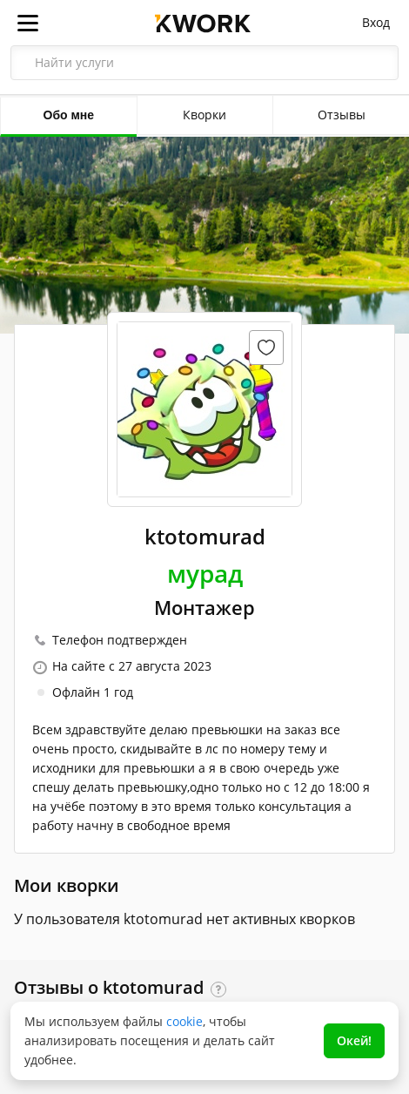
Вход (376, 22)
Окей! (354, 1040)
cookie (184, 1021)
